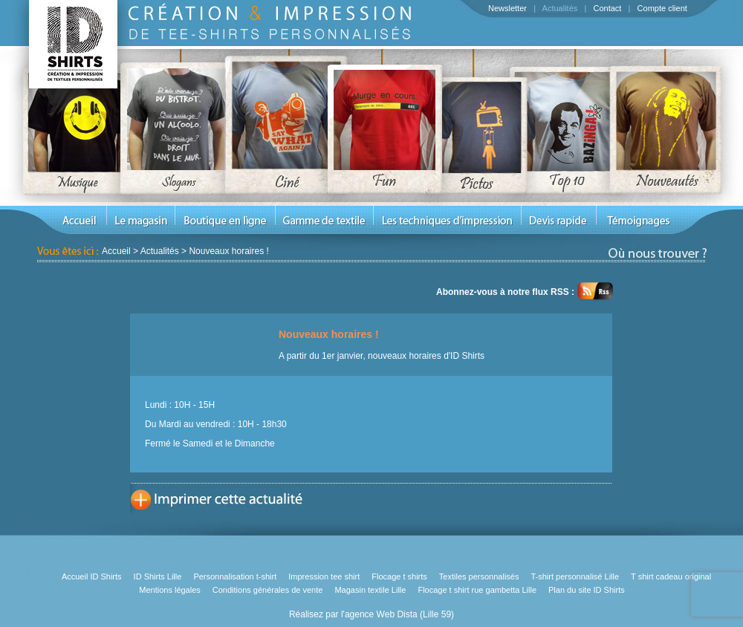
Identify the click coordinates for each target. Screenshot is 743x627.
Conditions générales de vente (267, 589)
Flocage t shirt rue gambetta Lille (477, 589)
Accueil (116, 251)
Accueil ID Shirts (92, 576)
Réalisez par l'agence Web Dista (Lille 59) (371, 614)
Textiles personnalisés (479, 576)
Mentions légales (170, 589)
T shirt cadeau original (671, 576)
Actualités (560, 8)
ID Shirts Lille (158, 576)
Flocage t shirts (399, 576)
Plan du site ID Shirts (586, 589)
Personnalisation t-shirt (234, 576)
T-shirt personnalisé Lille (575, 576)
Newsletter (507, 8)
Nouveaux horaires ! (228, 251)
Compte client (662, 8)
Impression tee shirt (324, 576)
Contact (607, 8)
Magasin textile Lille (370, 589)
